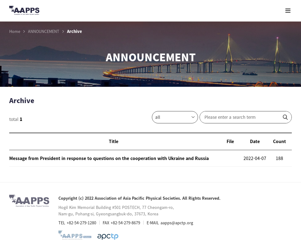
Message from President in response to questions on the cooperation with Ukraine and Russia (109, 158)
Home (14, 31)
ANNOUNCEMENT (43, 31)
